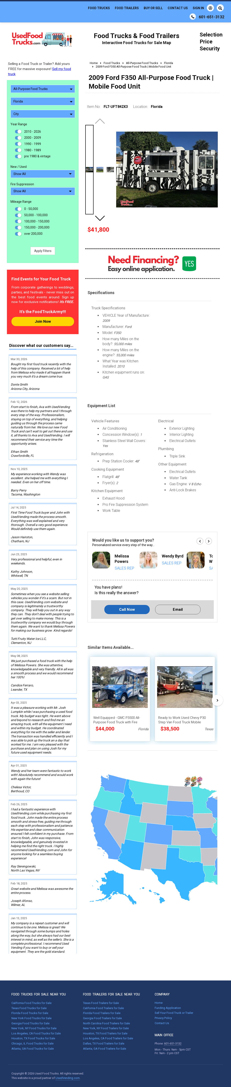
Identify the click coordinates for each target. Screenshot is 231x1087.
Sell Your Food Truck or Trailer (174, 1012)
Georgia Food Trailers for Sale (102, 1018)
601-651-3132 (173, 1043)
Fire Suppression (22, 184)
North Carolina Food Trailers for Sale (106, 1023)
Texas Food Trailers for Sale (101, 1003)
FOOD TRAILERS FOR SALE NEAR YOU (111, 994)
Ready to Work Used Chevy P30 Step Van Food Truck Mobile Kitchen (182, 722)
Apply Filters (42, 251)
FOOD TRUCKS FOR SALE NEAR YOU (38, 994)
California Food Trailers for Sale (103, 1008)
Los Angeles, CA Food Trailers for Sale (108, 1038)
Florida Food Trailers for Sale (101, 1013)
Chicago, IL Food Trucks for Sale (32, 1043)
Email (178, 609)
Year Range (19, 124)
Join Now (43, 321)
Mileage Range (21, 201)
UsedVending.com (68, 1078)
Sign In (203, 7)
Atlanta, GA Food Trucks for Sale (32, 1048)
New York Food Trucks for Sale (31, 1018)
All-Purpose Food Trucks (43, 89)
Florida (43, 101)
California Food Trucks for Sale (31, 1003)
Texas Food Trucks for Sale (29, 1008)
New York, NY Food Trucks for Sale (33, 1028)
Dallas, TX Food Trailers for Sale (103, 1043)
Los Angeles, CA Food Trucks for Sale (36, 1033)
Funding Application (168, 1008)
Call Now (127, 609)
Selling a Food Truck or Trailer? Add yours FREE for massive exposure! (39, 69)
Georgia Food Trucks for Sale (30, 1023)
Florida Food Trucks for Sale (29, 1013)
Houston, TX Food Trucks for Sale (33, 1038)
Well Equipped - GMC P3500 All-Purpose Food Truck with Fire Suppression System (116, 722)
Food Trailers (127, 8)
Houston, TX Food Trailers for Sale (105, 1033)
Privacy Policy (163, 1018)
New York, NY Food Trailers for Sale (106, 1028)
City (43, 114)
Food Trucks (99, 8)
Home (159, 1002)
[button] (99, 218)
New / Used (19, 167)
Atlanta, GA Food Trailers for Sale (104, 1048)
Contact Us (178, 8)
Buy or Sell (153, 8)
